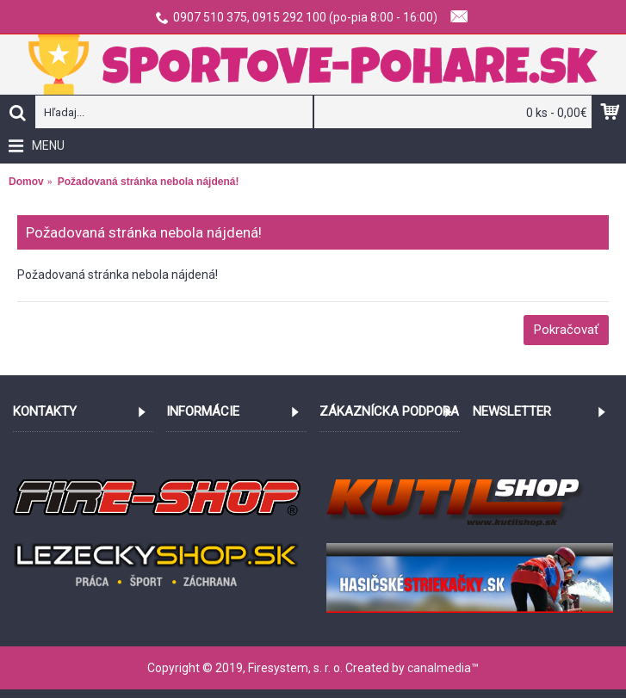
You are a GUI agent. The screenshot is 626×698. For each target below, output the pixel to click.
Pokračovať (566, 329)
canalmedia (439, 668)
